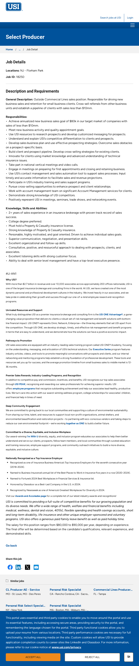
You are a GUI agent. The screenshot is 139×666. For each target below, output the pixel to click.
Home (9, 49)
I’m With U (32, 436)
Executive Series (102, 349)
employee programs (24, 388)
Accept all (33, 657)
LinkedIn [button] (18, 567)
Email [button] (36, 567)
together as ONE (75, 423)
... (19, 49)
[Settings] (128, 657)
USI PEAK (20, 384)
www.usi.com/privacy (66, 647)
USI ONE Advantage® (111, 314)
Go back (11, 545)
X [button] (27, 567)
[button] (132, 25)
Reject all (92, 657)
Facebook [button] (10, 567)
